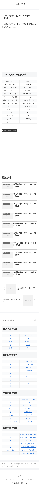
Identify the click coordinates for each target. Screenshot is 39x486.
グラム (28, 338)
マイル (28, 383)
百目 (10, 341)
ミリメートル (28, 361)
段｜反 (11, 415)
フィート (28, 377)
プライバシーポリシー (29, 479)
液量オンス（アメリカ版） (28, 437)
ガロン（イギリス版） (28, 450)
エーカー (28, 418)
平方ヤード (28, 415)
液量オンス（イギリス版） (28, 434)
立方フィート (28, 440)
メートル (28, 367)
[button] (35, 320)
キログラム (28, 341)
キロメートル (28, 370)
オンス (28, 345)
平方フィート (28, 412)
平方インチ (28, 409)
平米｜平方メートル (28, 399)
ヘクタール (28, 402)
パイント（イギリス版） (28, 444)
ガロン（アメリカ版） (28, 453)
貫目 (10, 348)
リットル (10, 453)
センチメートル (28, 364)
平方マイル (28, 421)
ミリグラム (28, 335)
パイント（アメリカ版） (28, 447)
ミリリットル (11, 450)
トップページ (10, 479)
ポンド (28, 348)
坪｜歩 (11, 409)
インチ (28, 373)
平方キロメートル (28, 405)
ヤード (28, 380)
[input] (19, 320)
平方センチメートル (11, 421)
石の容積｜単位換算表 (9, 130)
